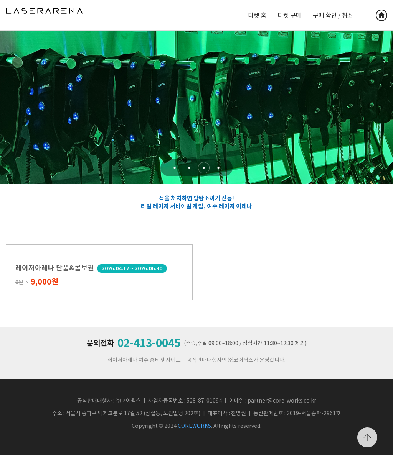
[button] (174, 167)
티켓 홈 (257, 15)
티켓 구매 (289, 15)
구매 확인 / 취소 (333, 15)
